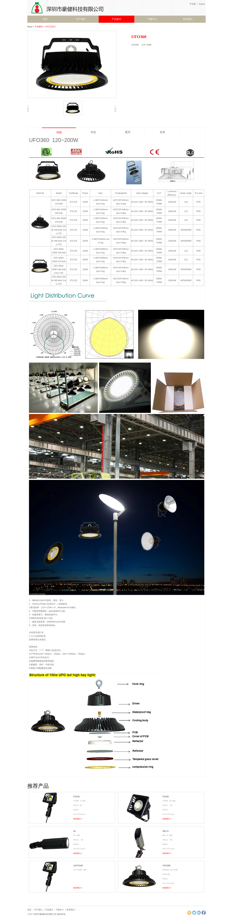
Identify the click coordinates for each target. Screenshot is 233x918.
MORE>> (77, 819)
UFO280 (166, 865)
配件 (128, 132)
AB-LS (166, 831)
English (202, 4)
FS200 (166, 796)
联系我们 (188, 19)
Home (29, 27)
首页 (45, 19)
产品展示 (116, 19)
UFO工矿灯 (50, 27)
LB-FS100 (78, 865)
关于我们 (81, 19)
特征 (93, 132)
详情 (59, 132)
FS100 (76, 796)
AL (74, 831)
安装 (162, 132)
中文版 (192, 4)
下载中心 (152, 19)
